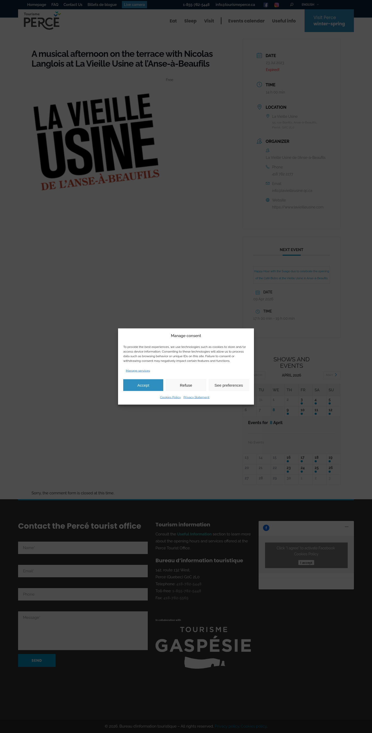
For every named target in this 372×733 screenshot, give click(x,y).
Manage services (138, 370)
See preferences (228, 385)
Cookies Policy (170, 397)
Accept (143, 385)
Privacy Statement (196, 397)
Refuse (186, 385)
